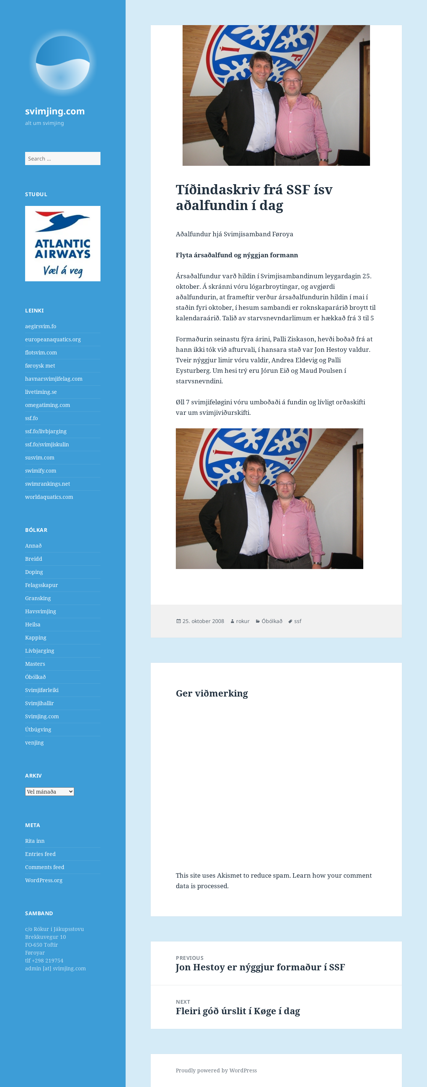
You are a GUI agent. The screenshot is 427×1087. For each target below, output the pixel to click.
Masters (35, 663)
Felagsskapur (41, 585)
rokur (243, 621)
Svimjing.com (42, 716)
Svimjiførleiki (41, 690)
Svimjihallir (39, 703)
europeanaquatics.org (53, 339)
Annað (33, 545)
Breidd (33, 558)
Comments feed (44, 867)
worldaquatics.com (49, 496)
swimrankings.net (47, 483)
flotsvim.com (41, 352)
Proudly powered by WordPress (216, 1070)
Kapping (35, 637)
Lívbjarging (39, 650)
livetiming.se (41, 391)
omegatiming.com (47, 404)
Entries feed (40, 853)
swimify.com (40, 470)
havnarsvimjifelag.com (53, 378)
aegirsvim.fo (40, 326)
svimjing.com (55, 111)
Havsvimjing (40, 611)
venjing (34, 742)
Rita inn (35, 840)
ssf (297, 621)
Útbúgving (38, 729)
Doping (34, 571)
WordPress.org (44, 880)
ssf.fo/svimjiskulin (47, 444)
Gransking (38, 598)
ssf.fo (31, 418)
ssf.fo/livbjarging (46, 431)
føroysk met (40, 365)
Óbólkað (35, 676)
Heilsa (32, 624)
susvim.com (39, 457)
